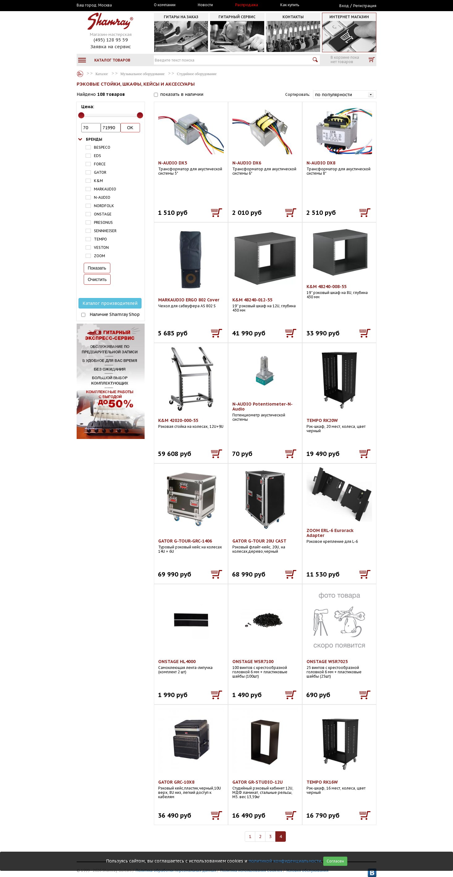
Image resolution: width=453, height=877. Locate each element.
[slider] (81, 115)
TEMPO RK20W (322, 420)
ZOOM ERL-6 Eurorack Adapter (330, 533)
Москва (105, 5)
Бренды (94, 139)
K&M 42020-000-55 (178, 420)
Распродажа (246, 5)
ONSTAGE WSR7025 (327, 661)
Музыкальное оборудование (143, 74)
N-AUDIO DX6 (246, 162)
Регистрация (364, 5)
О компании (165, 5)
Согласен (335, 861)
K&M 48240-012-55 (252, 299)
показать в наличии (181, 94)
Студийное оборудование (197, 74)
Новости (205, 5)
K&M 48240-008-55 (326, 286)
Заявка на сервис (110, 46)
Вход (344, 5)
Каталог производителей (110, 303)
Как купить (289, 5)
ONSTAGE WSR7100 (252, 661)
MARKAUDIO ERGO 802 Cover (188, 299)
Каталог (80, 74)
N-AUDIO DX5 (172, 162)
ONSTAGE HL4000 (177, 661)
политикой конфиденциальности (284, 861)
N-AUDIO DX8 (321, 162)
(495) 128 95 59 (111, 40)
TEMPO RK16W (322, 782)
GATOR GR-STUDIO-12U (257, 782)
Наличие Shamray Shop (115, 314)
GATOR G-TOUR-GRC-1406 (185, 541)
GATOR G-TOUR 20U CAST (259, 541)
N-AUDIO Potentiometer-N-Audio (262, 406)
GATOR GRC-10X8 (176, 782)
